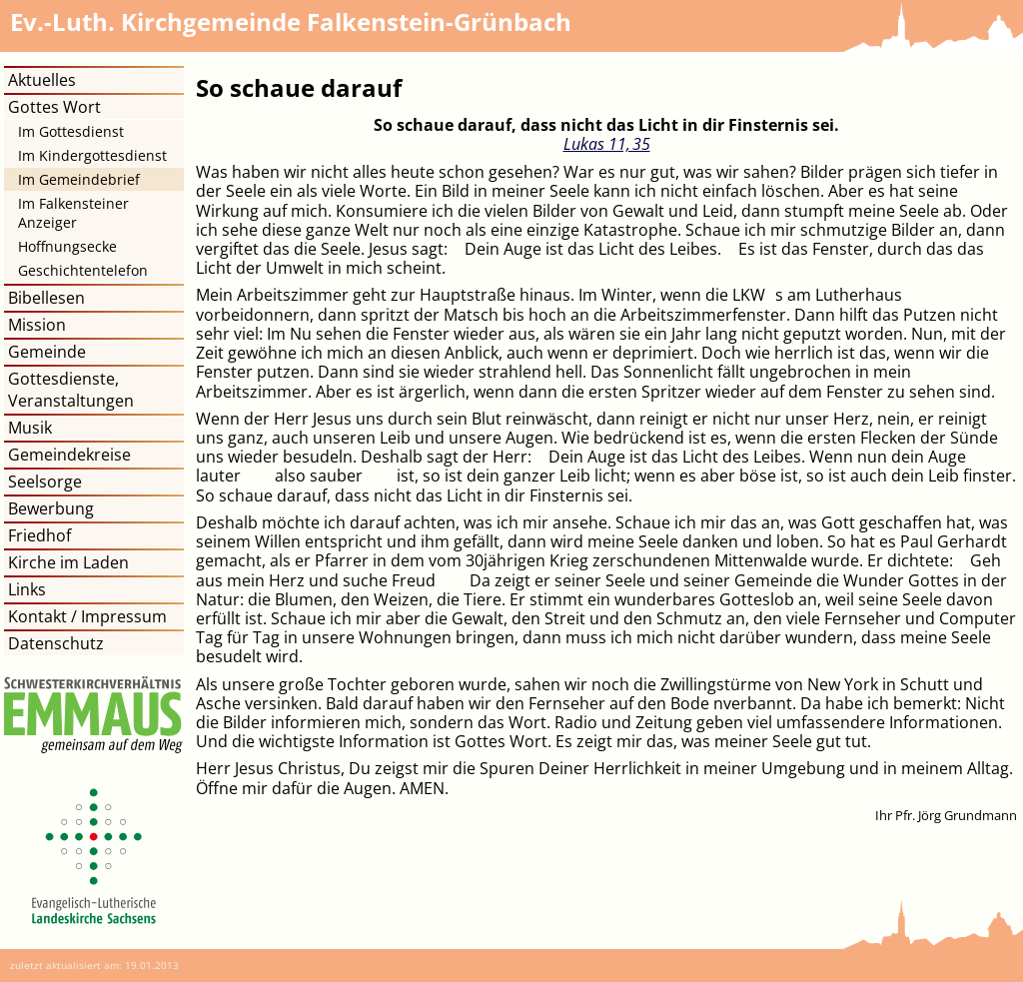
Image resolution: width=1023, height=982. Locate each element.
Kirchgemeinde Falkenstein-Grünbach (290, 21)
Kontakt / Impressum (87, 616)
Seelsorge (45, 481)
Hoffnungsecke (67, 246)
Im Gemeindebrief (79, 179)
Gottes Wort (54, 107)
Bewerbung (51, 508)
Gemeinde (47, 352)
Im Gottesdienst (71, 131)
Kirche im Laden (68, 562)
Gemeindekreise (69, 455)
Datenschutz (56, 643)
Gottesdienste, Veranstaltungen (71, 390)
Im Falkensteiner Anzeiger (73, 213)
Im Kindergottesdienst (92, 155)
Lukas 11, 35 (606, 144)
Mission (37, 325)
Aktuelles (42, 80)
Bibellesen (46, 298)
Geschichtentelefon (83, 270)
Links (27, 589)
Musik (30, 428)
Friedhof (39, 535)
